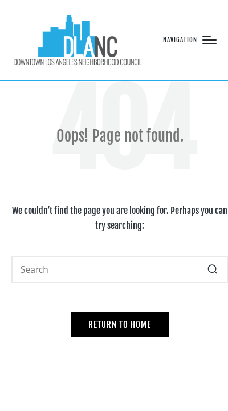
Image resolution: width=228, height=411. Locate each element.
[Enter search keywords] (119, 269)
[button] (212, 269)
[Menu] (190, 40)
